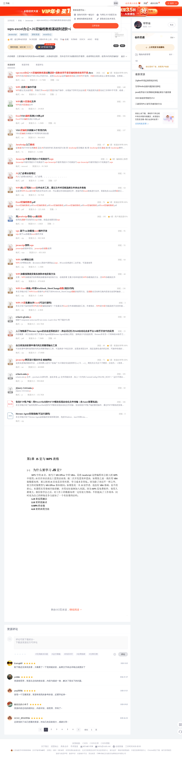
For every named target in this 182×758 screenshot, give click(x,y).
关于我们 (45, 747)
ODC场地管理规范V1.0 (144, 98)
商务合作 (64, 747)
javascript (13, 35)
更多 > (172, 38)
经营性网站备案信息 (73, 750)
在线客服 (119, 747)
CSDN (85, 743)
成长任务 (155, 3)
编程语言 (24, 35)
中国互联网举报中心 (138, 750)
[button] (124, 56)
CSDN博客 (105, 743)
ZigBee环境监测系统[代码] (146, 81)
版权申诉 (72, 753)
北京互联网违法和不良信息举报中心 (95, 750)
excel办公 (47, 35)
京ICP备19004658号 (38, 750)
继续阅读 (75, 609)
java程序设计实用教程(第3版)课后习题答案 (153, 92)
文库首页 (11, 21)
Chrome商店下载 (154, 750)
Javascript (29, 21)
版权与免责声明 (61, 753)
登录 (116, 3)
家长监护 (113, 750)
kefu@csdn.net (104, 747)
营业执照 (92, 753)
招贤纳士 (55, 747)
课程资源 (35, 35)
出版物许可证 (82, 753)
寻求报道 (74, 747)
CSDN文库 (94, 743)
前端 (20, 21)
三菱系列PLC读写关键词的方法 (148, 104)
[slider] (20, 654)
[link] (11, 21)
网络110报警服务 (124, 750)
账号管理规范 (166, 750)
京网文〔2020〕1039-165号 (55, 750)
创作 (172, 3)
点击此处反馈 (142, 124)
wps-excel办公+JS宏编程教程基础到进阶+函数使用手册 (48, 29)
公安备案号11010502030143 (22, 750)
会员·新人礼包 (132, 3)
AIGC (90, 40)
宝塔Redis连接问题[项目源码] (147, 87)
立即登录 (96, 26)
